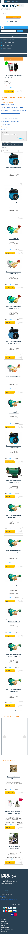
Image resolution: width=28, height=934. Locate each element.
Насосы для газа (4, 110)
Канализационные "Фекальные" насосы (10, 113)
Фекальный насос (5, 121)
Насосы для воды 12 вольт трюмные (9, 118)
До (10, 134)
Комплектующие (5, 104)
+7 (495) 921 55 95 (13, 899)
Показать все (5, 147)
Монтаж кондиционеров (7, 929)
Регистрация (15, 1)
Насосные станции (5, 107)
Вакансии (3, 917)
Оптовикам (4, 931)
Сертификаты (4, 923)
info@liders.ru (8, 893)
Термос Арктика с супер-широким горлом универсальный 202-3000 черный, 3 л (13, 77)
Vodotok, (3, 129)
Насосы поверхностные (17, 107)
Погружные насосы (18, 116)
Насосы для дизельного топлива (18, 110)
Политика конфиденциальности (9, 881)
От (3, 134)
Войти (8, 1)
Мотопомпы (13, 104)
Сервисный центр (5, 927)
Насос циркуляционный (6, 116)
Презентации (4, 921)
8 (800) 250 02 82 (4, 896)
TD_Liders (7, 890)
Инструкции (4, 919)
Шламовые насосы (15, 121)
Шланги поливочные (6, 124)
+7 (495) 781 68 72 (4, 899)
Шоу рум (3, 925)
